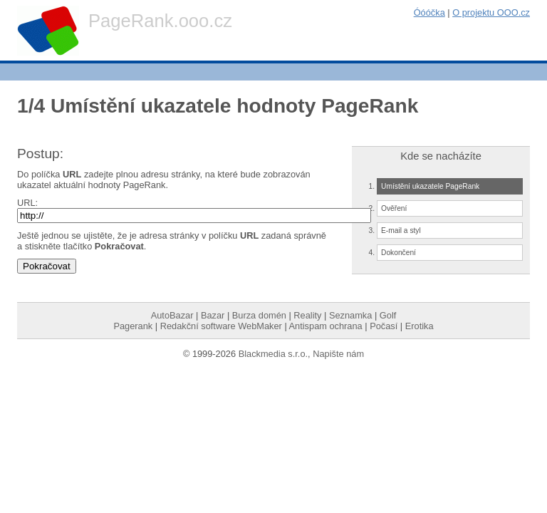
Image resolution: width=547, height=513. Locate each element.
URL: (27, 202)
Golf (388, 315)
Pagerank (132, 326)
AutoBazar (172, 315)
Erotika (419, 326)
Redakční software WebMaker (221, 326)
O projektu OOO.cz (491, 12)
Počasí (383, 326)
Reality (307, 315)
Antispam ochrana (326, 326)
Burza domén (259, 315)
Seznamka (350, 315)
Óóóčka (429, 12)
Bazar (212, 315)
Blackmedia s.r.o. (273, 353)
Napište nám (338, 353)
